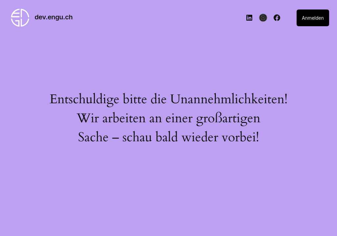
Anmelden (313, 18)
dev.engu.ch (53, 17)
